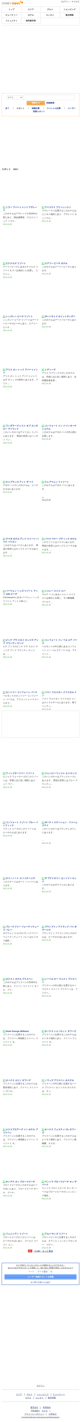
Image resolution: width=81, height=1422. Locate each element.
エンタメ (50, 15)
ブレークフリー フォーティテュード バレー (21, 928)
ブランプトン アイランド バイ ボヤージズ (59, 928)
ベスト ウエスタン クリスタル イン (59, 693)
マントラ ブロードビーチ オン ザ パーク (59, 1183)
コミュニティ (11, 21)
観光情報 (70, 15)
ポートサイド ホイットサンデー (59, 316)
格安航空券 (31, 21)
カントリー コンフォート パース (20, 692)
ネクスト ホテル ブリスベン (18, 979)
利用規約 (47, 1407)
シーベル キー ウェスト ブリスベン (59, 980)
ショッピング (70, 9)
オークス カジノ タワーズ (17, 1080)
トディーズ (48, 369)
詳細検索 (50, 103)
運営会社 (34, 1407)
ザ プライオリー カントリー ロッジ (59, 879)
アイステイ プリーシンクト (56, 207)
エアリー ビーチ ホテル (54, 263)
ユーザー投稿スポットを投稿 (41, 1277)
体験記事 (36, 108)
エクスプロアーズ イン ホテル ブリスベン (20, 1131)
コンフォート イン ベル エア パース (59, 641)
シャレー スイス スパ (53, 591)
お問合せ (53, 1414)
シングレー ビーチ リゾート (18, 316)
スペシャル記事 (54, 108)
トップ (11, 9)
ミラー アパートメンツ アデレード (20, 208)
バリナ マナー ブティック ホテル (59, 539)
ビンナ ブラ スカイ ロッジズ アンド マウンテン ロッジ (20, 641)
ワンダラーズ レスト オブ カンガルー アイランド (20, 427)
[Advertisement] (40, 50)
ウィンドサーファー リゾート (18, 773)
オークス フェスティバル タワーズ (59, 1131)
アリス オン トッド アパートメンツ (20, 371)
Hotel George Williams (16, 1031)
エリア (31, 9)
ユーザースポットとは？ (40, 1282)
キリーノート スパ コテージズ (19, 878)
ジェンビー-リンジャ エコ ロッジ (59, 773)
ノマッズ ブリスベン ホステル (58, 1080)
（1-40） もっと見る (43, 1251)
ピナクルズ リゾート (14, 263)
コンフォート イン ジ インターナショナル (59, 427)
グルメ (50, 9)
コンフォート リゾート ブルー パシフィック (20, 824)
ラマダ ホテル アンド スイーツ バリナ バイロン (20, 540)
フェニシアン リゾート (15, 1234)
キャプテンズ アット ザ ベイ (18, 482)
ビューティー (11, 15)
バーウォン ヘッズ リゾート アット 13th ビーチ (20, 592)
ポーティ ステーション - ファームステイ (59, 824)
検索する (36, 103)
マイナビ (75, 1)
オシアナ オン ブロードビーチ (19, 1181)
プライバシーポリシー (34, 1414)
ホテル (31, 15)
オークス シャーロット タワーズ (59, 1031)
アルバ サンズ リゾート (54, 1234)
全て (7, 108)
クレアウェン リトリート (55, 482)
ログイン (65, 1)
